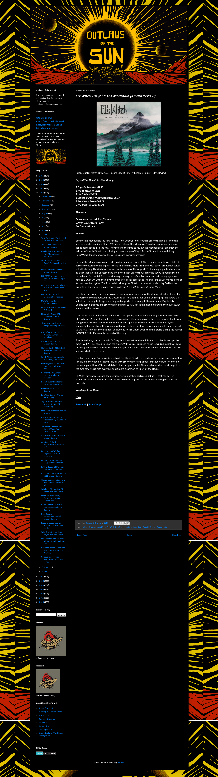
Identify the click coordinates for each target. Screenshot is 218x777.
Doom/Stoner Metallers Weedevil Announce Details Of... (51, 334)
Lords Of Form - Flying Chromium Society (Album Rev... (50, 498)
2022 (41, 193)
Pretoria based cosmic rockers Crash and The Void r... (52, 525)
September (47, 209)
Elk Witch (110, 527)
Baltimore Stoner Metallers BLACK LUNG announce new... (53, 287)
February (46, 567)
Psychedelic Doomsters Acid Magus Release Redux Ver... (51, 253)
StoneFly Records (149, 527)
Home (129, 535)
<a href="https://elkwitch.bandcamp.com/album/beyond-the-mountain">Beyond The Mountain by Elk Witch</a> (104, 462)
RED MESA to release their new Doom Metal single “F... (53, 278)
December (46, 196)
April (44, 230)
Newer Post (81, 535)
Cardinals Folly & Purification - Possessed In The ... (53, 444)
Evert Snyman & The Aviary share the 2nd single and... (53, 366)
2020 (41, 581)
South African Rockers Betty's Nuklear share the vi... (53, 263)
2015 (41, 602)
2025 (41, 180)
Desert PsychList (46, 708)
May (44, 226)
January (45, 571)
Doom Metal (101, 527)
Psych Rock (127, 527)
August (45, 214)
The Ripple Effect (46, 730)
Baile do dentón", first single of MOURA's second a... (51, 453)
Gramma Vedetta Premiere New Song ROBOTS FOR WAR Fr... (53, 550)
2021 (41, 577)
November (47, 201)
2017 (41, 594)
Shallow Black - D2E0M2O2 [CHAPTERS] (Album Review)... (53, 350)
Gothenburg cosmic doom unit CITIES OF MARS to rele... (53, 482)
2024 (41, 184)
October (45, 205)
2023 (41, 189)
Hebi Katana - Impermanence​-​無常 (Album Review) (51, 516)
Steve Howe (137, 527)
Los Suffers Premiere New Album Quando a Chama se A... (53, 541)
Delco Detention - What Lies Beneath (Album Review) (51, 507)
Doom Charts (44, 715)
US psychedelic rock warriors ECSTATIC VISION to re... (53, 559)
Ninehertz (43, 722)
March (45, 235)
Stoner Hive (44, 726)
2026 (41, 176)
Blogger (121, 763)
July (43, 218)
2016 (41, 598)
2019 (41, 585)
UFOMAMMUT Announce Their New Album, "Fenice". (52, 375)
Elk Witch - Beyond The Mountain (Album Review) (51, 316)
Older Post (176, 535)
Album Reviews (89, 527)
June (44, 222)
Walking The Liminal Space (50, 712)
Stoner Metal (162, 527)
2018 (41, 589)
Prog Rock (119, 527)
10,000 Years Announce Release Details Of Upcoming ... (51, 404)
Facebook (81, 404)
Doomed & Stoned (47, 719)
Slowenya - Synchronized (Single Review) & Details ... (53, 325)
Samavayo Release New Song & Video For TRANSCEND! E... (51, 429)
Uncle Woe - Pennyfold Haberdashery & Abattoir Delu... (53, 419)
